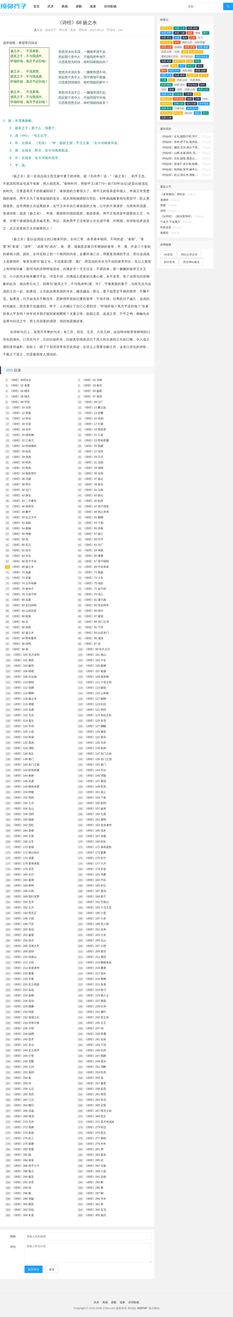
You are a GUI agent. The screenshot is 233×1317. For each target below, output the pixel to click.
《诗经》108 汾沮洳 (24, 676)
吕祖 (189, 61)
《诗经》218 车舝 (23, 978)
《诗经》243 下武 (95, 1044)
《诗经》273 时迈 (95, 1127)
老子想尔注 (187, 56)
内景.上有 (190, 89)
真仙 (184, 37)
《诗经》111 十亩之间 (98, 682)
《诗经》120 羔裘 (23, 709)
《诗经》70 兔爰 (21, 572)
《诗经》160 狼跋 (23, 819)
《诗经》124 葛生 (23, 720)
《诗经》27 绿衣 (93, 451)
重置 (52, 1269)
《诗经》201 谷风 (95, 929)
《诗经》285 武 (93, 1160)
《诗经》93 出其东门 (96, 632)
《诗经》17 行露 (93, 423)
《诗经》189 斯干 (95, 896)
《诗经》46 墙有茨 (22, 506)
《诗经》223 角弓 (95, 989)
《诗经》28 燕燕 (21, 456)
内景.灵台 (166, 37)
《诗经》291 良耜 (95, 1176)
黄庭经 (164, 232)
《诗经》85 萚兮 (93, 610)
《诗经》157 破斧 (95, 808)
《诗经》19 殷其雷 (94, 429)
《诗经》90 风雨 (21, 627)
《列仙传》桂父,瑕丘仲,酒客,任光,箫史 (180, 174)
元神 (177, 51)
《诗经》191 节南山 (96, 902)
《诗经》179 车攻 (95, 869)
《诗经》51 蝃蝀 (93, 517)
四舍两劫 (166, 103)
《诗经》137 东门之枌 (98, 753)
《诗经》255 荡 (93, 1077)
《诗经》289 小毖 (95, 1171)
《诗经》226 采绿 (23, 1000)
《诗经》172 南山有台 (25, 852)
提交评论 (33, 1269)
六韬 (163, 80)
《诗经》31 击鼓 (93, 462)
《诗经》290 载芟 (23, 1176)
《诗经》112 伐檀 (23, 687)
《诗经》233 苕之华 (96, 1017)
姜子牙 (203, 75)
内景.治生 (182, 80)
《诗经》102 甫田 (23, 660)
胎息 (171, 89)
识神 (184, 51)
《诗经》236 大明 (23, 1028)
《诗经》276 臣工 (23, 1138)
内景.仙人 (166, 42)
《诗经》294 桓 (21, 1187)
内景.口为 (203, 89)
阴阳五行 (166, 99)
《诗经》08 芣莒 (19, 401)
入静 (197, 99)
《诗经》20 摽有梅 (22, 434)
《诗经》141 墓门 (95, 764)
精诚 (198, 33)
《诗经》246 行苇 (23, 1055)
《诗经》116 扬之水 (24, 698)
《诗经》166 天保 (23, 836)
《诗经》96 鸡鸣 (21, 643)
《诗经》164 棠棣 (23, 830)
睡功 (163, 70)
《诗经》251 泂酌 (95, 1066)
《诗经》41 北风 (93, 489)
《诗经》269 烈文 (95, 1116)
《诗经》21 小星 (93, 434)
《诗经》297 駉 (93, 1193)
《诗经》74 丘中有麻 (23, 583)
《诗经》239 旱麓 (95, 1033)
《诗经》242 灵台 (23, 1044)
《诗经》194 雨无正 (24, 913)
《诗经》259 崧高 (95, 1088)
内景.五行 (180, 84)
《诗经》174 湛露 (23, 858)
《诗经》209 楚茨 (95, 951)
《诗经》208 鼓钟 (23, 951)
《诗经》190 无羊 (23, 902)
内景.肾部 (166, 33)
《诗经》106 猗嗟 (23, 671)
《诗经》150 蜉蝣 (23, 792)
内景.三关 (180, 28)
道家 (93, 6)
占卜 (200, 37)
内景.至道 (190, 47)
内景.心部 (166, 51)
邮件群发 (169, 262)
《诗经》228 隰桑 (23, 1006)
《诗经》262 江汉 (23, 1099)
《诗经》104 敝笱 (23, 665)
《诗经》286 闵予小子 (25, 1165)
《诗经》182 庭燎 (23, 880)
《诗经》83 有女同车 (96, 605)
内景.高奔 (166, 61)
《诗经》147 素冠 (95, 781)
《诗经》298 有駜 (23, 1198)
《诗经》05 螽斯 (92, 390)
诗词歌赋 (110, 6)
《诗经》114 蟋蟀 (23, 693)
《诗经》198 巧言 (23, 923)
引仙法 (178, 94)
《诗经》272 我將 (23, 1127)
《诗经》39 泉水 (93, 484)
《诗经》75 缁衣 (93, 583)
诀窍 (179, 89)
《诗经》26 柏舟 (21, 451)
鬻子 (205, 33)
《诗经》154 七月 (23, 803)
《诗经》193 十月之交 (98, 907)
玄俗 (197, 61)
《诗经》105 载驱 (95, 665)
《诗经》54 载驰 (21, 528)
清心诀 (188, 113)
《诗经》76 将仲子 (22, 588)
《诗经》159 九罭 (95, 814)
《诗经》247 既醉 (95, 1055)
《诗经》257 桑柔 (95, 1083)
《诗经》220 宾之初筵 (25, 984)
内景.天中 (174, 70)
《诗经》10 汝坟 (21, 407)
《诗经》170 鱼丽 (23, 847)
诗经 (9, 370)
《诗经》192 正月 (23, 907)
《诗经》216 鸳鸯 (23, 973)
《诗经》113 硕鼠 (95, 687)
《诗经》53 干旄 (93, 522)
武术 (50, 6)
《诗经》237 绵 (93, 1028)
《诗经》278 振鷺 (23, 1143)
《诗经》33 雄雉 (93, 467)
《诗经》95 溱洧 (93, 638)
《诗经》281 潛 (93, 1149)
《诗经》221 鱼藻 (95, 984)
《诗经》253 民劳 (95, 1072)
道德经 (164, 199)
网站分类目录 (189, 254)
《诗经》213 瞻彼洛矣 (98, 962)
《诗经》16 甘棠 (21, 423)
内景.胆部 (195, 80)
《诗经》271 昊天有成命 (99, 1121)
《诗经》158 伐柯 (23, 814)
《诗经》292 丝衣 (23, 1182)
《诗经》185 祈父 (95, 885)
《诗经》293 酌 (93, 1182)
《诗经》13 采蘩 (93, 412)
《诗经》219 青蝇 (95, 978)
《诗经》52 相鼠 (21, 522)
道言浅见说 (202, 56)
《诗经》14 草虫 (21, 418)
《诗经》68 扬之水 (22, 566)
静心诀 (178, 113)
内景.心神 (166, 94)
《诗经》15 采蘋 (93, 418)
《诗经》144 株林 (23, 775)
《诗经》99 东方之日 (97, 649)
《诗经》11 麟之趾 (94, 407)
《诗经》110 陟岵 (23, 682)
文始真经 (192, 75)
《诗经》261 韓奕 (95, 1094)
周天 (202, 84)
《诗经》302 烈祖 (23, 1209)
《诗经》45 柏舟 (93, 500)
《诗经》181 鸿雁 (95, 874)
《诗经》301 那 (93, 1204)
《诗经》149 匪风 (95, 786)
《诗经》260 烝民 (23, 1094)
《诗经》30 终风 (21, 462)
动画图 (178, 47)
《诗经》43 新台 (93, 495)
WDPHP (142, 1308)
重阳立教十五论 (169, 56)
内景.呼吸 (200, 42)
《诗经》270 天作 (23, 1121)
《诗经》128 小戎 (23, 731)
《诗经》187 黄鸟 (95, 891)
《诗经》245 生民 (95, 1050)
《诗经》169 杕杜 (95, 841)
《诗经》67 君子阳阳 (96, 561)
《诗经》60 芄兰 (21, 544)
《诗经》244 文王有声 (25, 1050)
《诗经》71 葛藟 (93, 572)
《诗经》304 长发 (23, 1215)
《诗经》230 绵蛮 (23, 1011)
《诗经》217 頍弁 (95, 973)
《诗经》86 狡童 (21, 616)
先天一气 (179, 61)
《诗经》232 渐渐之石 (25, 1017)
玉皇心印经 (196, 51)
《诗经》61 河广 (93, 544)
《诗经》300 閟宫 (23, 1204)
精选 (197, 113)
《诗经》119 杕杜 (95, 704)
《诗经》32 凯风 (21, 467)
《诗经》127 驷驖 (95, 726)
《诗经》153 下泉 (95, 797)
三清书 (188, 94)
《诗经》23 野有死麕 (96, 440)
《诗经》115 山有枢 (96, 693)
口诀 (197, 94)
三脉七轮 (179, 108)
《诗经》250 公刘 (23, 1066)
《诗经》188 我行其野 (25, 896)
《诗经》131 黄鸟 (95, 737)
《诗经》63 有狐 (93, 550)
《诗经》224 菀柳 (23, 995)
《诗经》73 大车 (93, 577)
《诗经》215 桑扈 (95, 967)
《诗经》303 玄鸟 (95, 1209)
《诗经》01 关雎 (92, 380)
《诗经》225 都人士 (96, 995)
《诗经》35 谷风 (93, 473)
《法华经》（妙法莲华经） (176, 216)
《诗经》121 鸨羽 (95, 709)
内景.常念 (166, 108)
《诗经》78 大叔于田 (23, 594)
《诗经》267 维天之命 (98, 1110)
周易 (163, 205)
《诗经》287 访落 (95, 1165)
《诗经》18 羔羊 (21, 429)
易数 (79, 6)
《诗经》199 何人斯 (96, 923)
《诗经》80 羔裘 (21, 599)
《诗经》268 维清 (23, 1116)
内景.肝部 (166, 28)
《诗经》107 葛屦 (95, 671)
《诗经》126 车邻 (23, 726)
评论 (13, 1246)
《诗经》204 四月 (23, 940)
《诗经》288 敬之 (23, 1171)
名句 (205, 113)
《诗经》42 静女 (21, 495)
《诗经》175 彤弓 (95, 858)
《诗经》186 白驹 (23, 891)
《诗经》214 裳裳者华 (25, 967)
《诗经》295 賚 (93, 1187)
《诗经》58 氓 (19, 539)
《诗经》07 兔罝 (92, 396)
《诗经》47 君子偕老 (96, 506)
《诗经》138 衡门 (23, 759)
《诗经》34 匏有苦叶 (23, 473)
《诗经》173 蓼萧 (95, 852)
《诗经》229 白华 (95, 1006)
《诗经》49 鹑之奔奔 (96, 511)
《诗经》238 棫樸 (23, 1033)
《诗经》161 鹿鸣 (95, 819)
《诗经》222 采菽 (23, 989)
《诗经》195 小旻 (95, 913)
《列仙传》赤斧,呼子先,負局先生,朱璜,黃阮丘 (180, 141)
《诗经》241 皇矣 (95, 1039)
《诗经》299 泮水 (95, 1198)
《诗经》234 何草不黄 (25, 1022)
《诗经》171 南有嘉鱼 (98, 847)
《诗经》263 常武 (95, 1099)
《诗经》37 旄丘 (93, 478)
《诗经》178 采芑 (23, 869)
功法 (163, 89)
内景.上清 (166, 47)
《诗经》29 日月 (93, 456)
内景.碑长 (193, 28)
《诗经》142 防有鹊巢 (25, 770)
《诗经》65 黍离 (93, 555)
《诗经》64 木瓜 (21, 555)
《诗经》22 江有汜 (22, 440)
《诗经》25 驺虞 (93, 445)
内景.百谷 (166, 113)
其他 (73, 30)
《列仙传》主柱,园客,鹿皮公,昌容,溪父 (180, 158)
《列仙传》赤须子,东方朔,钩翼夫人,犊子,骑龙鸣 (180, 163)
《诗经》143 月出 (95, 770)
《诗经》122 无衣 (23, 715)
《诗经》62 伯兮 (21, 550)
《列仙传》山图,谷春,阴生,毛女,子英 (180, 152)
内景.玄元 (192, 108)
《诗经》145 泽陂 (95, 775)
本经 (177, 42)
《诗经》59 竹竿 (93, 539)
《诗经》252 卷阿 (23, 1072)
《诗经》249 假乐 (95, 1061)
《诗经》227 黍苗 (95, 1000)
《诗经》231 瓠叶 (95, 1011)
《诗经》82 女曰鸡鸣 (23, 605)
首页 (36, 6)
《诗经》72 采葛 (21, 577)
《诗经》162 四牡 (23, 825)
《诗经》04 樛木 (19, 390)
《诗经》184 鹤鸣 (23, 885)
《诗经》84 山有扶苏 (23, 610)
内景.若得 (201, 70)
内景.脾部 (187, 70)
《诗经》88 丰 (19, 621)
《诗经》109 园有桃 (96, 676)
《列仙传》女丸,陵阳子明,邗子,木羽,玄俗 (180, 136)
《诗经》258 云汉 (23, 1088)
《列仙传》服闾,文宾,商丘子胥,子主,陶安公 (180, 147)
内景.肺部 (166, 84)
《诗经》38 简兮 (21, 484)
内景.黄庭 (203, 47)
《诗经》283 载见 (95, 1154)
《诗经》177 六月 (95, 863)
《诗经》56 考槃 (21, 533)
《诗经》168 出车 (23, 841)
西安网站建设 (191, 262)
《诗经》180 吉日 (23, 874)
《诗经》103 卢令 (95, 660)
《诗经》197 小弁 (95, 918)
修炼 (189, 99)
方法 (205, 99)
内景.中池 (166, 75)
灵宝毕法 (192, 84)
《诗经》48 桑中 (21, 511)
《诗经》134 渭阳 (23, 748)
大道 (177, 37)
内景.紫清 (180, 75)
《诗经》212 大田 (23, 962)
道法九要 (191, 103)
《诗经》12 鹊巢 (21, 412)
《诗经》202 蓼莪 (23, 934)
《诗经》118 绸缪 (23, 704)
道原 (190, 33)
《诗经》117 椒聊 (95, 698)
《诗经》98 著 (19, 649)
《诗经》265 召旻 (95, 1105)
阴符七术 (187, 42)
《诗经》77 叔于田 (94, 588)
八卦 (192, 37)
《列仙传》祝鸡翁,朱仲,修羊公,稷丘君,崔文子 (180, 169)
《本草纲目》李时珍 (172, 194)
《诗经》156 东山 (23, 808)
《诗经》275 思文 (95, 1132)
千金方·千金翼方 (170, 221)
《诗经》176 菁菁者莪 (25, 863)
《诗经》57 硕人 (93, 533)
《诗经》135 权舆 (95, 748)
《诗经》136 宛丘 (23, 753)
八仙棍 (164, 66)
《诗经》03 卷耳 (92, 385)
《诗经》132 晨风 (23, 742)
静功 (200, 66)
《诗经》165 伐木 (95, 830)
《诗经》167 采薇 (95, 836)
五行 (181, 66)
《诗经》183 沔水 (95, 880)
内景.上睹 (180, 33)
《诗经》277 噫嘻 (95, 1138)
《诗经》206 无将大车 (25, 945)
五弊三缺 (178, 103)
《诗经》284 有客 (23, 1160)
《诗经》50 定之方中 (23, 517)
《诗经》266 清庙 (23, 1110)
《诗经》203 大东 (95, 934)
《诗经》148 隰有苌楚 (25, 786)
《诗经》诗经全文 (20, 380)
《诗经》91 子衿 (93, 627)
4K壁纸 (168, 254)
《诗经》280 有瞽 (23, 1149)
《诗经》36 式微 (21, 478)
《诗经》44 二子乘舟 (23, 500)
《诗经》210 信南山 (24, 956)
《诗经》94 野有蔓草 (23, 638)
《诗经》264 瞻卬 (23, 1105)
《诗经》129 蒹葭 (95, 731)
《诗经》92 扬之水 (22, 632)
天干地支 (203, 103)
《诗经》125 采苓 (95, 720)
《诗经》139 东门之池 (98, 759)
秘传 (174, 66)
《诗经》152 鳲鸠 (23, 797)
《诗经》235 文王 (95, 1022)
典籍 (65, 6)
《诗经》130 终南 (23, 737)
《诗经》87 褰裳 (93, 616)
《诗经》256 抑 (21, 1083)
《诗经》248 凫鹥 (23, 1061)
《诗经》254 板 (21, 1077)
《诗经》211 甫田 (95, 956)
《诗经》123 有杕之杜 (98, 715)
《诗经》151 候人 (95, 792)
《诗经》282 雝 (21, 1154)
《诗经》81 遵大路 (94, 599)
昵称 (13, 1236)
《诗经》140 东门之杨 (25, 764)
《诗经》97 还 (91, 643)
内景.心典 (166, 117)
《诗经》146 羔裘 (23, 781)
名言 (171, 80)
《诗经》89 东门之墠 (96, 621)
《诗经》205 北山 (95, 940)
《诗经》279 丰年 (95, 1143)
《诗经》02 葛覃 (19, 385)
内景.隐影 (179, 99)
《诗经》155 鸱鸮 (95, 803)
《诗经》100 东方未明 (25, 654)
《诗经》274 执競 (23, 1132)
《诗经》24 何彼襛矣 (23, 445)
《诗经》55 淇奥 (93, 528)
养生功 (190, 66)
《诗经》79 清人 (93, 594)
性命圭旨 (165, 227)
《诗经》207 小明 (95, 945)
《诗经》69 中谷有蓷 (96, 566)
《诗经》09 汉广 (93, 401)
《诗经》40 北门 (21, 489)
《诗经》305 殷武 (95, 1215)
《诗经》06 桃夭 (19, 396)
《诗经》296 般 (21, 1193)
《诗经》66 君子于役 (23, 561)
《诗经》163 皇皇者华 (98, 825)
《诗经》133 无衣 (95, 742)
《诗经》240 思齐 (23, 1039)
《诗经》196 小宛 (23, 918)
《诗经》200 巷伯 (23, 929)
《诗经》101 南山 (95, 654)
